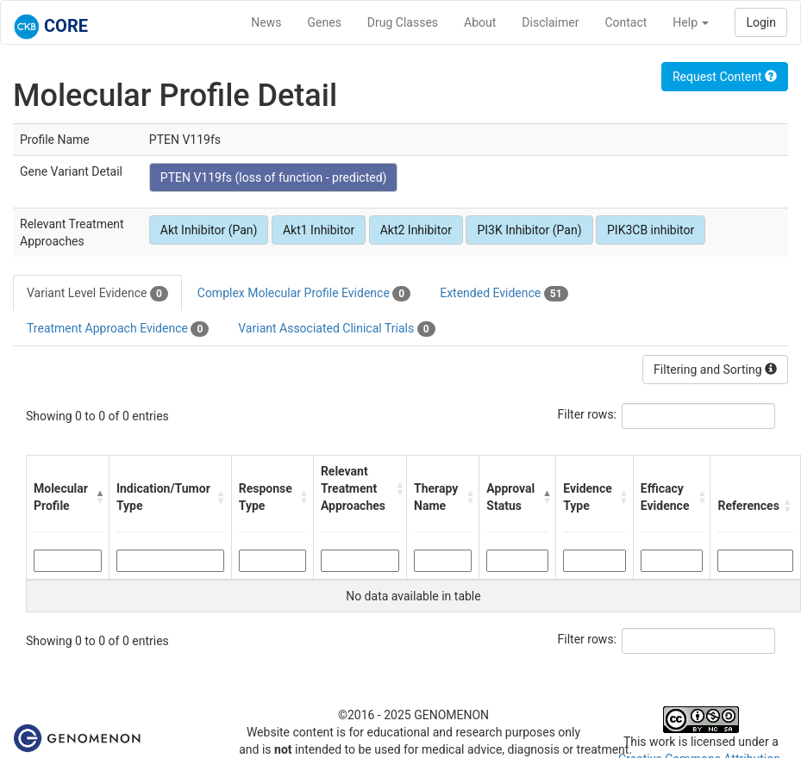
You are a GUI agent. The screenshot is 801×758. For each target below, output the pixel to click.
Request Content (725, 77)
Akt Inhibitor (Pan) (209, 230)
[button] (98, 497)
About (480, 22)
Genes (324, 22)
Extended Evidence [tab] (503, 293)
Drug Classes (402, 22)
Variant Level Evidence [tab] (97, 293)
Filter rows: (587, 414)
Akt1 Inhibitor (318, 230)
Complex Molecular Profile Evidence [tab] (303, 293)
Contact (625, 22)
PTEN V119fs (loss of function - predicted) (273, 177)
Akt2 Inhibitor (416, 230)
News (266, 22)
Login (761, 22)
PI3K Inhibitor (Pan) (529, 230)
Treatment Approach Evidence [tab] (118, 329)
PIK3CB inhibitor (650, 230)
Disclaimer (550, 22)
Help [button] (691, 22)
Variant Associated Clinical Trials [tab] (336, 329)
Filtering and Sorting (715, 369)
